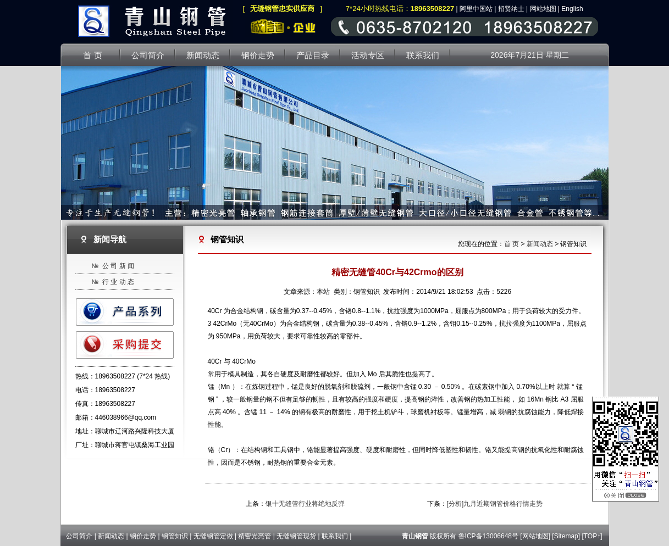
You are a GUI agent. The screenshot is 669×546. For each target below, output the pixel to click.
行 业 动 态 (118, 282)
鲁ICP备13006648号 (488, 536)
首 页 (511, 244)
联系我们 (335, 536)
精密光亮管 (254, 536)
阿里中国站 (476, 9)
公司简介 (79, 536)
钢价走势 (143, 536)
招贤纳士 (511, 9)
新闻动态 (540, 244)
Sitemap (566, 536)
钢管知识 (175, 536)
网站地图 (543, 9)
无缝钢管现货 (296, 536)
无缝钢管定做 (213, 536)
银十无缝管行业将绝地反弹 (305, 504)
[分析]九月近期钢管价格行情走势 (495, 504)
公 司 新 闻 (118, 266)
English (572, 9)
